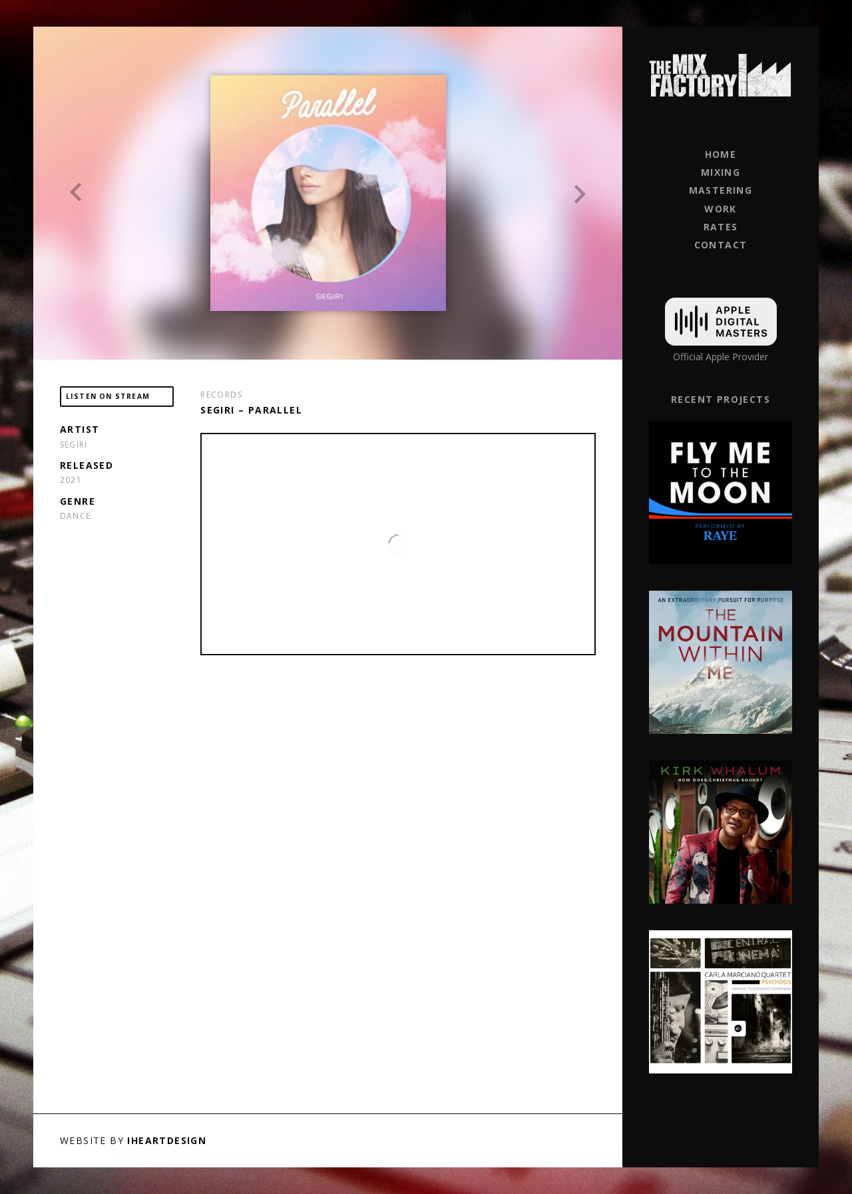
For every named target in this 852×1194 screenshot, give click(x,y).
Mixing (720, 172)
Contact (720, 244)
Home (721, 154)
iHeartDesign (166, 1140)
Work (720, 208)
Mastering (721, 190)
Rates (721, 226)
